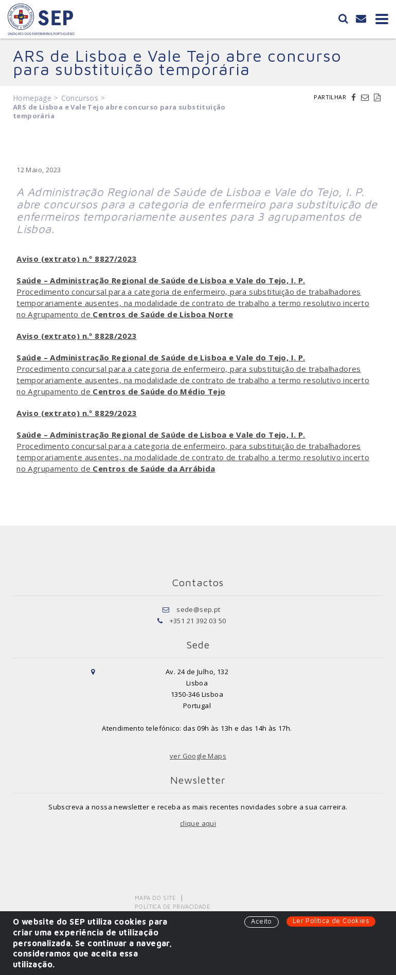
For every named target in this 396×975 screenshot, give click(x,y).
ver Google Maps (198, 756)
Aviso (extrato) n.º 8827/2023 (76, 259)
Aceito (261, 921)
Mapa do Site (155, 897)
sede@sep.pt (198, 609)
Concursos (80, 98)
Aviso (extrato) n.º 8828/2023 (76, 336)
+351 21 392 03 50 (198, 620)
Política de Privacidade (172, 906)
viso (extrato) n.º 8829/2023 (79, 413)
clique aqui (198, 823)
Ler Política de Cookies (331, 920)
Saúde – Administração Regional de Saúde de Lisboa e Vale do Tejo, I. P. (160, 280)
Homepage (32, 98)
